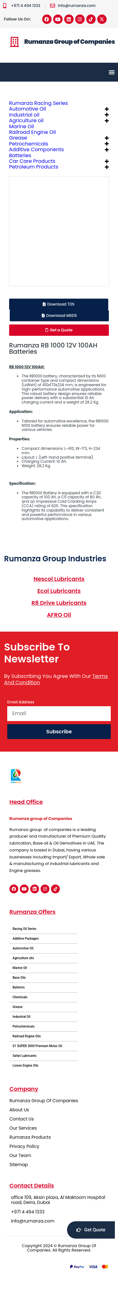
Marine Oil (20, 968)
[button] (59, 304)
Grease (18, 1007)
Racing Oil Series (25, 929)
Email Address (20, 702)
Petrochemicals (24, 1026)
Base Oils (19, 977)
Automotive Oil (23, 948)
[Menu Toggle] (112, 72)
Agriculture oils (23, 958)
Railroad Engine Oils (27, 1036)
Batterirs (19, 987)
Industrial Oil (22, 1016)
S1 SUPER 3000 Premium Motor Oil (37, 1046)
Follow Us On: (17, 19)
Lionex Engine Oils (25, 1065)
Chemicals (20, 997)
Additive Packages (26, 938)
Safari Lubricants (25, 1055)
